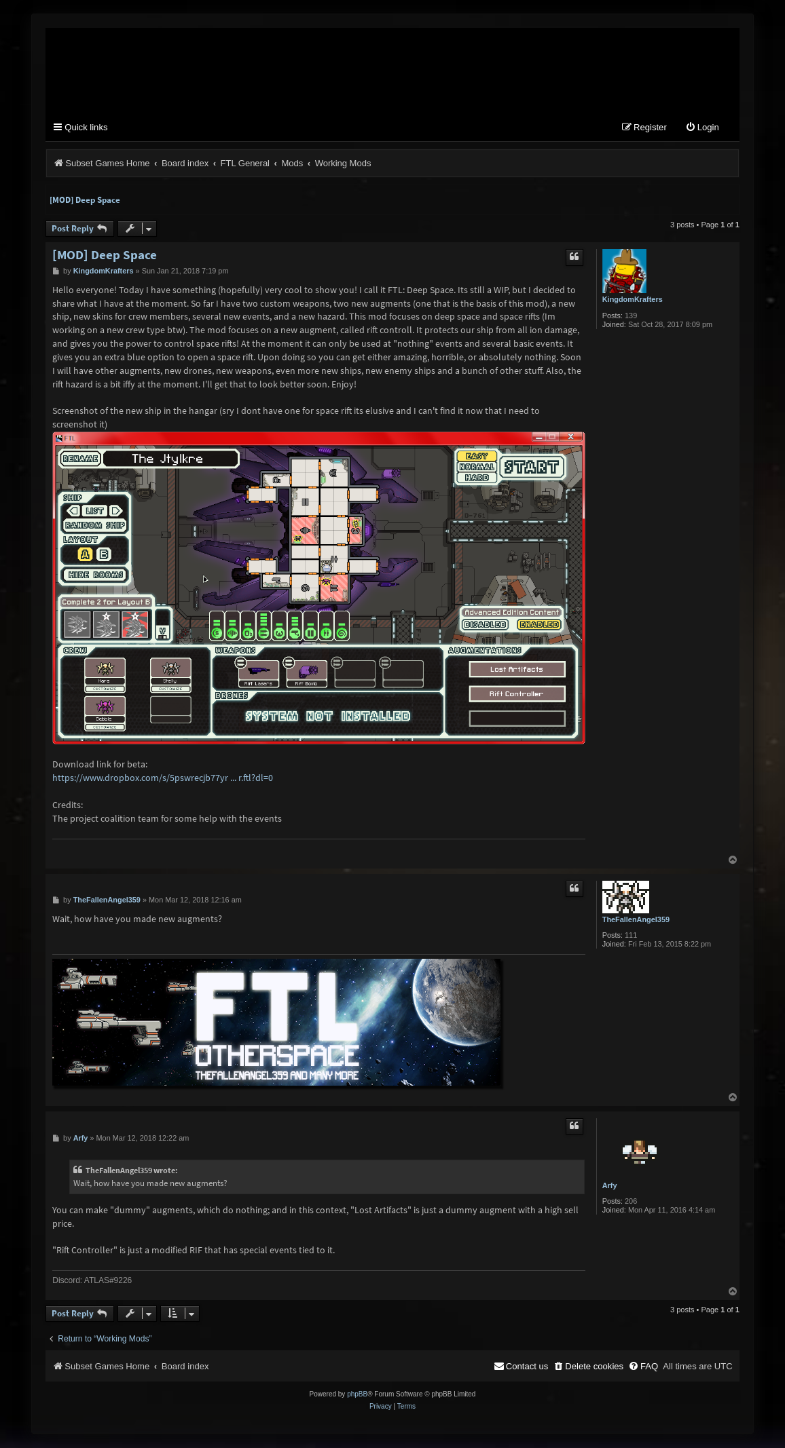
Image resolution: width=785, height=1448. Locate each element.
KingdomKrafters (632, 300)
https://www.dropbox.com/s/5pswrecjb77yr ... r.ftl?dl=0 (162, 778)
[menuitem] (702, 128)
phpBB (357, 1394)
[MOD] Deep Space (85, 200)
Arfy (609, 1186)
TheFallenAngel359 (636, 920)
